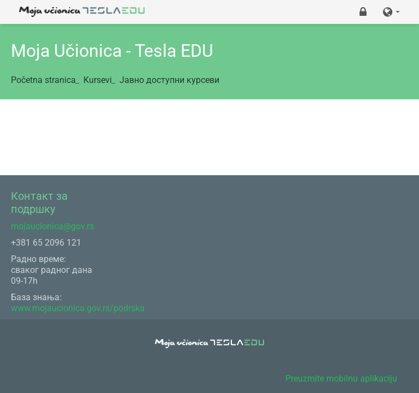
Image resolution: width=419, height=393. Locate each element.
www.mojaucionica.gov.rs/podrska (78, 308)
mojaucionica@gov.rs (52, 226)
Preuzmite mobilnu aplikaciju (341, 378)
